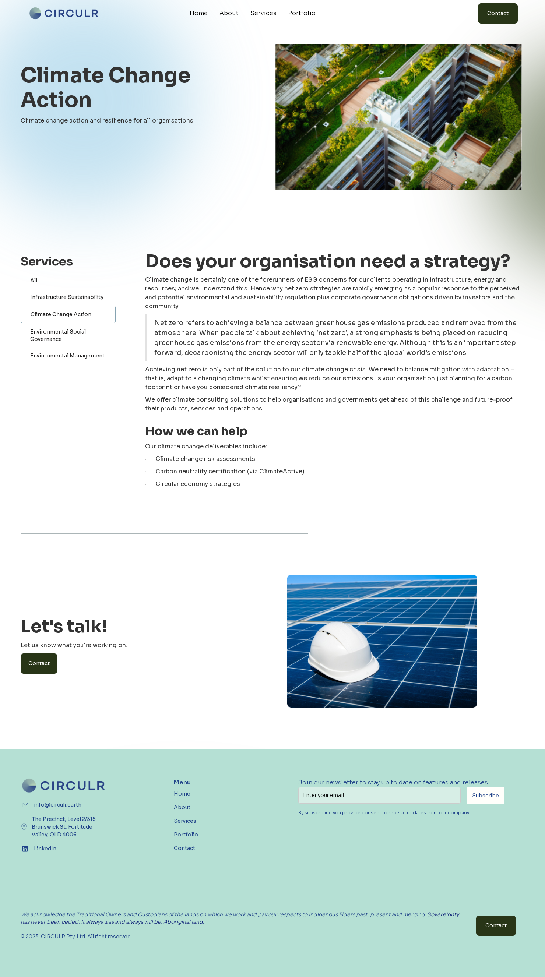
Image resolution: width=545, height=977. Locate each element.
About (229, 13)
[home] (64, 13)
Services (263, 13)
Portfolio (302, 13)
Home (199, 13)
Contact (498, 13)
